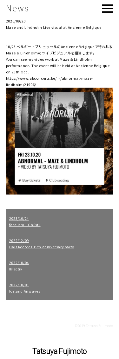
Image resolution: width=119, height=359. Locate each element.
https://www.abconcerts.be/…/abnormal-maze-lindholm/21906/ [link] (49, 81)
